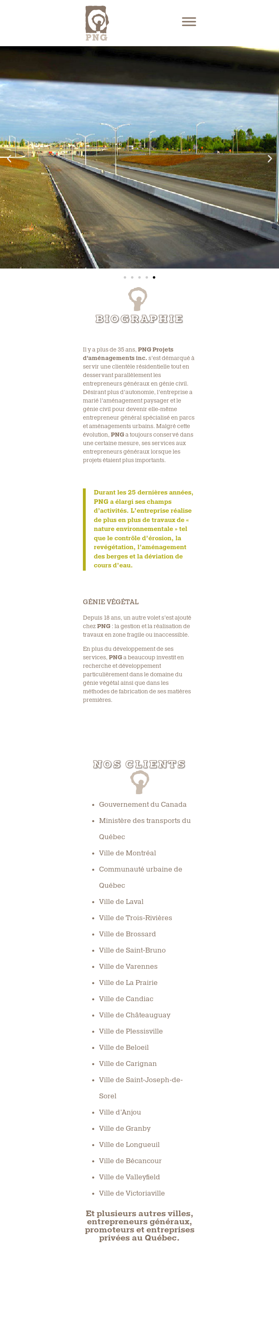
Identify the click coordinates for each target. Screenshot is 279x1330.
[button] (9, 158)
